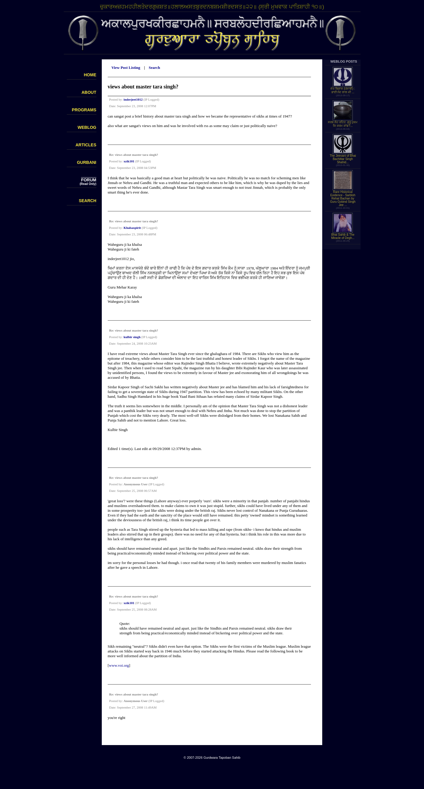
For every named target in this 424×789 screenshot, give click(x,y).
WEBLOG (87, 127)
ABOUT (89, 92)
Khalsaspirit (132, 227)
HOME (90, 74)
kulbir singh (132, 337)
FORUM (88, 180)
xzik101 (129, 161)
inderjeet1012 (133, 99)
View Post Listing (125, 67)
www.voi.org (119, 665)
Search (154, 67)
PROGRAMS (84, 109)
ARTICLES (86, 144)
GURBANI (86, 162)
